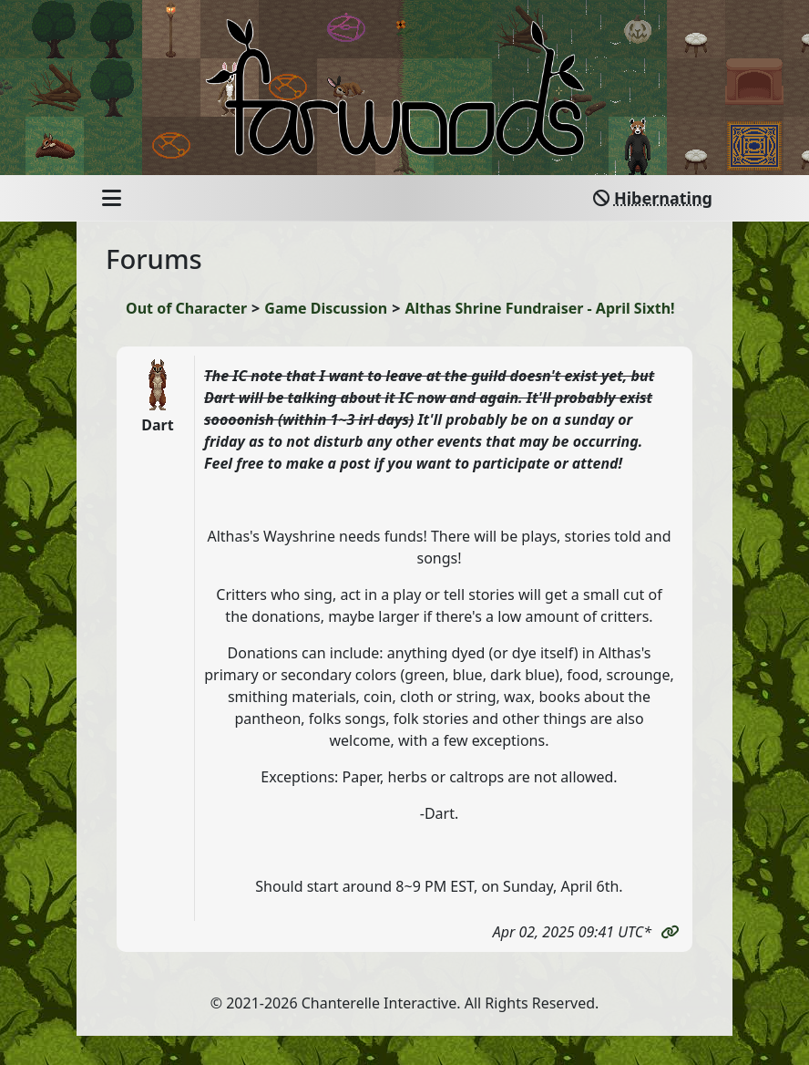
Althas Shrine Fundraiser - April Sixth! (540, 308)
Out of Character (186, 308)
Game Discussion (325, 308)
